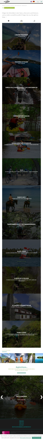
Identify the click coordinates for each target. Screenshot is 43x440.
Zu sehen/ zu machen (10, 5)
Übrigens (21, 421)
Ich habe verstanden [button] (36, 437)
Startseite (4, 5)
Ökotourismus (24, 5)
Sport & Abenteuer (18, 5)
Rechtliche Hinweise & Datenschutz (21, 426)
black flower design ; (13, 432)
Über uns (21, 423)
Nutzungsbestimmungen (25, 437)
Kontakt (21, 425)
